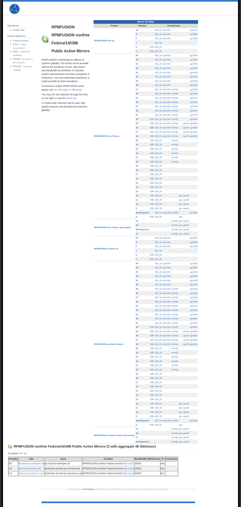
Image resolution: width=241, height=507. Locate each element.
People (17, 66)
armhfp (174, 89)
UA (21, 453)
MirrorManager (88, 489)
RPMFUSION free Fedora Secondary (112, 227)
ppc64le (194, 30)
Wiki (15, 51)
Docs (16, 44)
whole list (71, 98)
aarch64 (167, 30)
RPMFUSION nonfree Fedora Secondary (114, 435)
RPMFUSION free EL (104, 40)
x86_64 (158, 30)
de (25, 453)
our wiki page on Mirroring (67, 89)
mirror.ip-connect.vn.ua (30, 473)
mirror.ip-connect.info (29, 468)
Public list (18, 30)
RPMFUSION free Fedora (106, 136)
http (125, 463)
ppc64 (186, 123)
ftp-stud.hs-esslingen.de (31, 463)
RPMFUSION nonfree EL (106, 248)
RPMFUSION (17, 9)
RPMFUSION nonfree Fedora (108, 344)
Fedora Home (20, 40)
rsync (130, 463)
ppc (180, 195)
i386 (152, 47)
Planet (16, 59)
